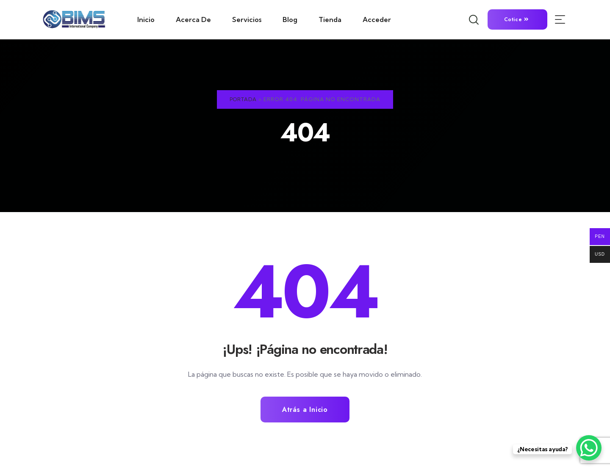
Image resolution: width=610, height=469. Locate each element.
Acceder (377, 19)
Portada (243, 99)
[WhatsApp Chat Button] (589, 448)
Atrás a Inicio (305, 409)
